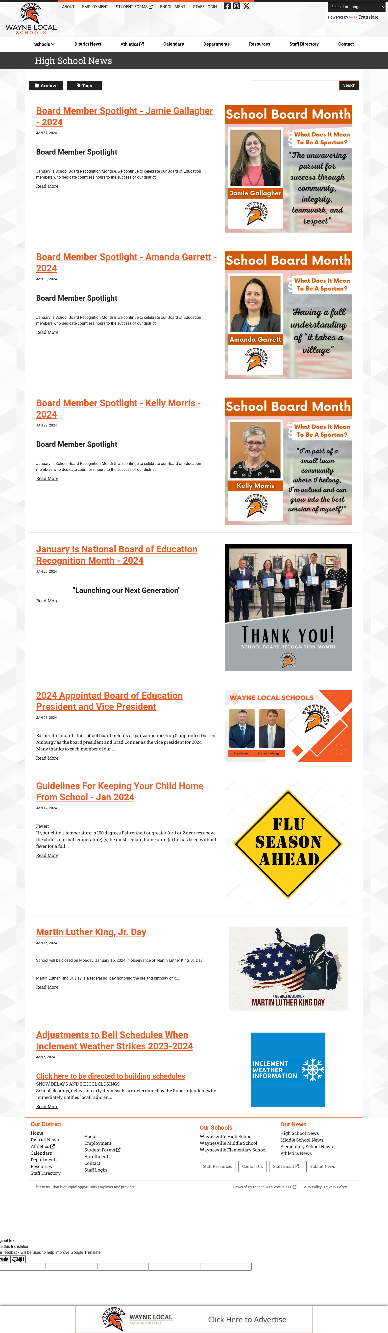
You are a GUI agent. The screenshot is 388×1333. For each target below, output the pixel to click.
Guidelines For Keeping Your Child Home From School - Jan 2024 (121, 791)
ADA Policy (313, 1186)
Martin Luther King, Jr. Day (92, 932)
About (68, 6)
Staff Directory (304, 44)
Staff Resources (217, 1166)
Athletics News (296, 1153)
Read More (47, 186)
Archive (46, 85)
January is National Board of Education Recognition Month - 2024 (117, 555)
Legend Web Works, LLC (274, 1186)
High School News (299, 1133)
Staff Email (286, 1166)
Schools (44, 44)
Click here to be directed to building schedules (113, 1076)
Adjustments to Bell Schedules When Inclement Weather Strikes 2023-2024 (116, 1040)
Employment (95, 6)
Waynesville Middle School (228, 1143)
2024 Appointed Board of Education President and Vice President (110, 701)
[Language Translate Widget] (357, 7)
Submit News (322, 1166)
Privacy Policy (335, 1186)
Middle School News (301, 1140)
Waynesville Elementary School (233, 1150)
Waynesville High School (226, 1136)
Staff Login (205, 6)
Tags (84, 85)
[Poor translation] (18, 1259)
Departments (216, 44)
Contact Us (252, 1166)
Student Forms (134, 6)
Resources (259, 44)
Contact (346, 44)
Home (37, 1133)
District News (87, 44)
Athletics (132, 44)
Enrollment (173, 6)
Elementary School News (306, 1146)
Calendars (173, 44)
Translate (363, 17)
